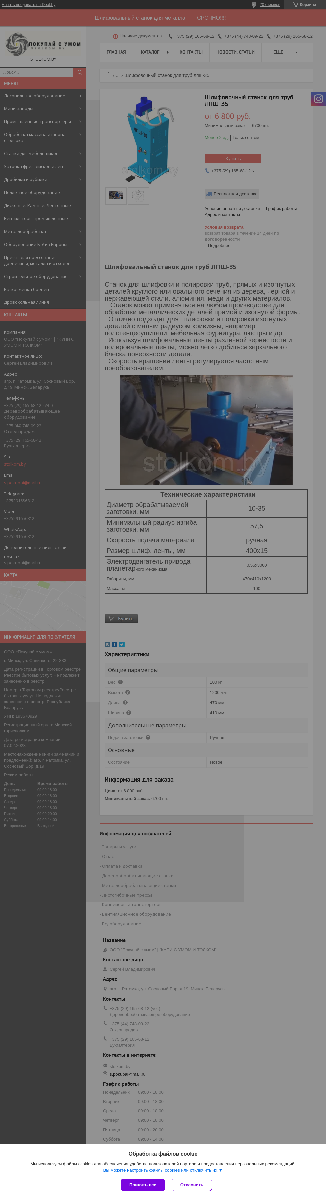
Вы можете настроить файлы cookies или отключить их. (160, 1170)
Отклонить (191, 1184)
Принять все (142, 1184)
